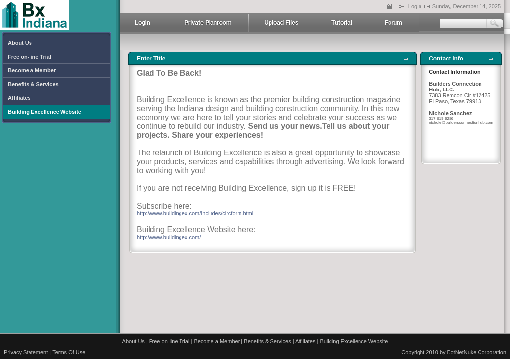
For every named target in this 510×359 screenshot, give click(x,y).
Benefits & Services (267, 341)
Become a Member (217, 341)
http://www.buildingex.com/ (169, 237)
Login (414, 6)
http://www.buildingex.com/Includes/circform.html (195, 213)
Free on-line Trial (169, 341)
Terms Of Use (68, 352)
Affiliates (305, 341)
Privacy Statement (26, 352)
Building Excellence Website (354, 341)
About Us (133, 341)
